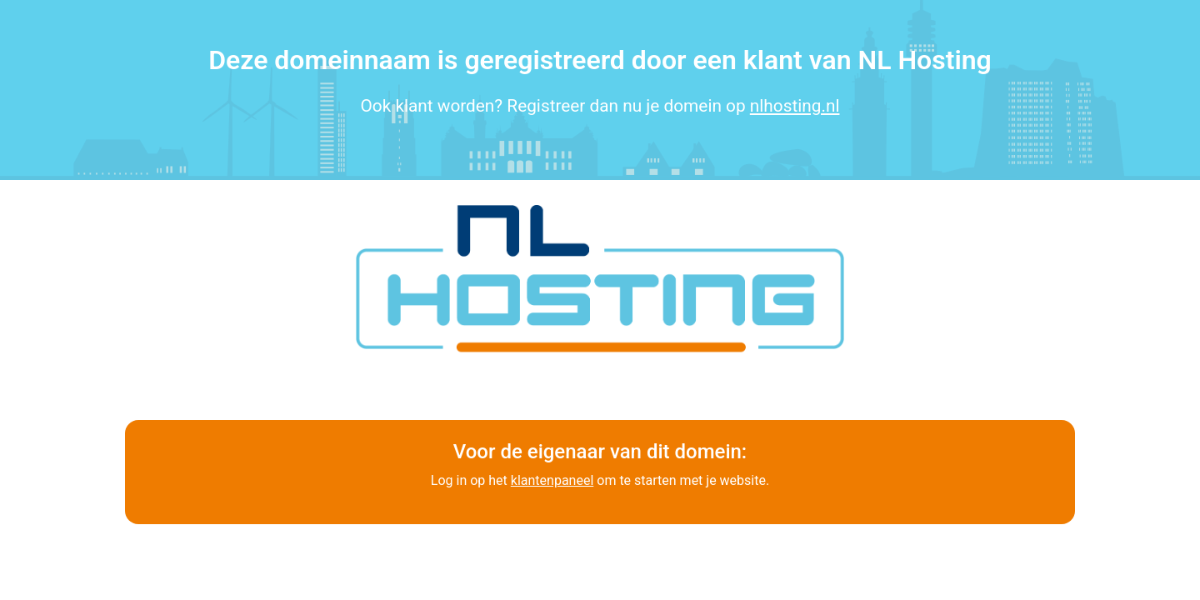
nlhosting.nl (795, 106)
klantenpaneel (552, 480)
